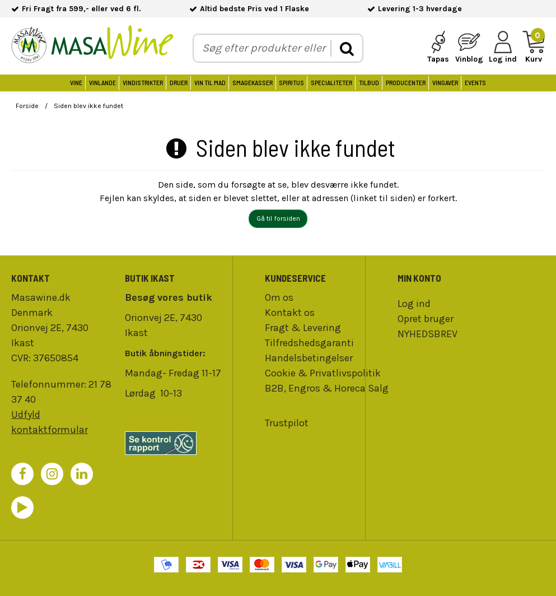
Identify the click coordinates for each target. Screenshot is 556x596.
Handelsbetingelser (309, 358)
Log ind (414, 303)
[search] (346, 48)
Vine (76, 82)
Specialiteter (331, 82)
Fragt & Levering (303, 328)
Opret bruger (426, 319)
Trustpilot (287, 423)
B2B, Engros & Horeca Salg (327, 388)
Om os (279, 297)
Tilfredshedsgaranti (309, 343)
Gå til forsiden (278, 218)
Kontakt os (290, 312)
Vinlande (102, 82)
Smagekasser (252, 82)
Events (475, 82)
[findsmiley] (176, 443)
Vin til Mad (210, 82)
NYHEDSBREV (427, 334)
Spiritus (291, 82)
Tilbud (369, 82)
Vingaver (445, 82)
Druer (179, 82)
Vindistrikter (143, 82)
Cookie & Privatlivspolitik (323, 373)
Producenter (406, 82)
